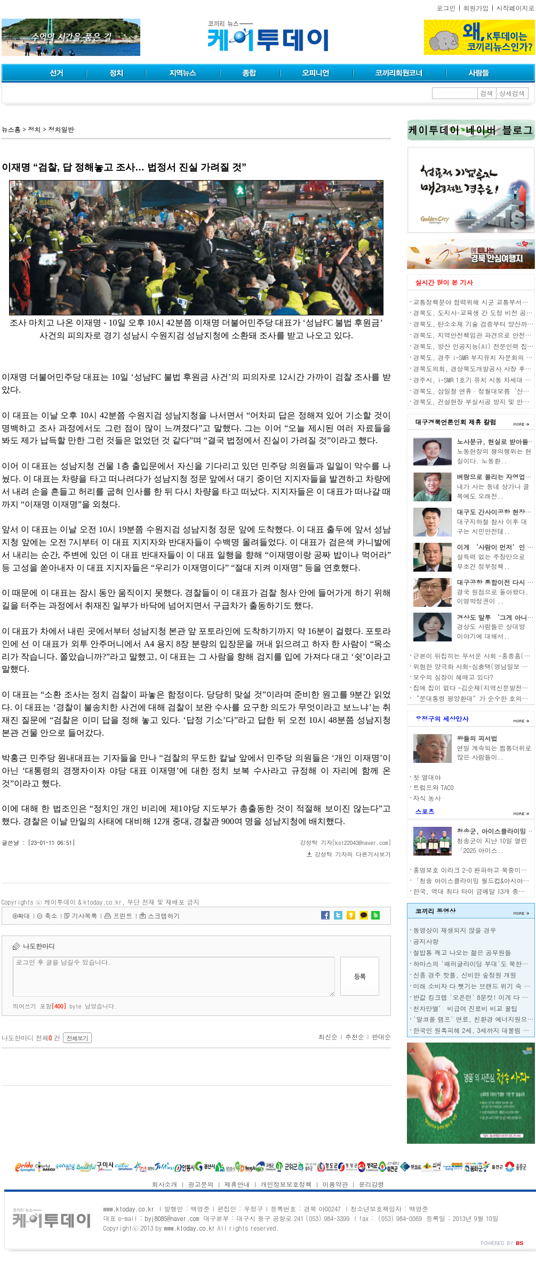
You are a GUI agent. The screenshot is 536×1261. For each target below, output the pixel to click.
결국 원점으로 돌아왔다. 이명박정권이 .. (493, 596)
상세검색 (512, 92)
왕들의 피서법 (477, 738)
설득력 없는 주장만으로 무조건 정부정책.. (491, 561)
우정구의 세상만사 (442, 718)
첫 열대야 (427, 777)
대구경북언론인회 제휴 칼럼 (456, 421)
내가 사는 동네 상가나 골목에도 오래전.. (493, 491)
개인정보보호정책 (285, 1184)
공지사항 (426, 941)
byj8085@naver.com (172, 1218)
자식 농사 (427, 797)
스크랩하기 (164, 915)
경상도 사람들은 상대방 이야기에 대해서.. (491, 631)
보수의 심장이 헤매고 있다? (453, 676)
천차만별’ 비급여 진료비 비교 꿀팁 (465, 1008)
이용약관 (335, 1184)
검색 (487, 92)
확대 (24, 915)
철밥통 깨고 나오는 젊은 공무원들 (462, 952)
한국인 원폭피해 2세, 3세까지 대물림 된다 (474, 1030)
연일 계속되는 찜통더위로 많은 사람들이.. (494, 752)
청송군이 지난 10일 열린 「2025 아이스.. (492, 845)
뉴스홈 (11, 129)
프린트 (122, 915)
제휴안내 (237, 1184)
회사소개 (165, 1184)
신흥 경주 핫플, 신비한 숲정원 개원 (465, 974)
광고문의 (201, 1184)
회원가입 (476, 7)
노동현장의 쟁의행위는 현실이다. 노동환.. (494, 455)
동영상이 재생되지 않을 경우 (455, 929)
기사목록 (84, 915)
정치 (34, 129)
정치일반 (61, 129)
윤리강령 (371, 1184)
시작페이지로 (516, 7)
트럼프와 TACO (433, 787)
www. (129, 1208)
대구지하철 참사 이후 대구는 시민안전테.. (492, 526)
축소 (50, 915)
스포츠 (425, 811)
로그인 (446, 7)
